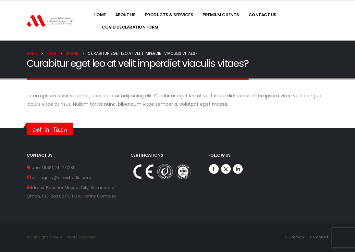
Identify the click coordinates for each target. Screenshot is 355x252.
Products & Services (169, 15)
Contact (320, 237)
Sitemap (296, 237)
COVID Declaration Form (130, 27)
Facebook (214, 169)
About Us (125, 15)
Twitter (226, 169)
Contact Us (262, 15)
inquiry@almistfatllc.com (65, 177)
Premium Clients (220, 15)
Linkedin (238, 169)
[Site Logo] (51, 20)
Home (99, 15)
